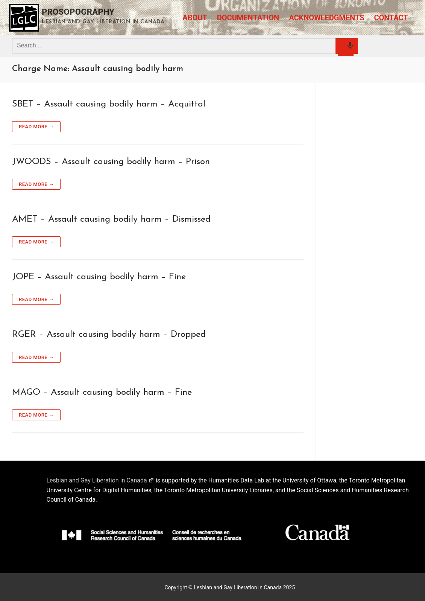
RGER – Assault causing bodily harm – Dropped (109, 334)
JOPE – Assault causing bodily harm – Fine (99, 276)
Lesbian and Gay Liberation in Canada (100, 480)
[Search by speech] (346, 48)
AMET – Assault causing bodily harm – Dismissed (111, 219)
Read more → (36, 126)
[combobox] (181, 45)
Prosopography (78, 12)
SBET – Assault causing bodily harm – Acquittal (108, 104)
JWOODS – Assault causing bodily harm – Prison (111, 161)
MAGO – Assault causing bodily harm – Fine (102, 392)
